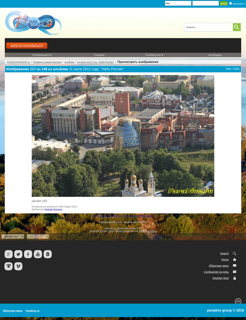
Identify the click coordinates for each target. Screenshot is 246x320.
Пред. (229, 68)
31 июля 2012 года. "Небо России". (95, 62)
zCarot (153, 231)
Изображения (40, 54)
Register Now (221, 278)
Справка (99, 54)
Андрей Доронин (53, 209)
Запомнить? (237, 4)
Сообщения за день (216, 271)
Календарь (215, 54)
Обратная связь (219, 265)
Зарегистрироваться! (26, 45)
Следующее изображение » (139, 216)
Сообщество (154, 54)
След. (237, 68)
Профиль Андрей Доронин (47, 62)
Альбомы (69, 62)
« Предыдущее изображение (107, 216)
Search (224, 253)
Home (225, 259)
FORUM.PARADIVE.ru (18, 62)
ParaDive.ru (32, 310)
